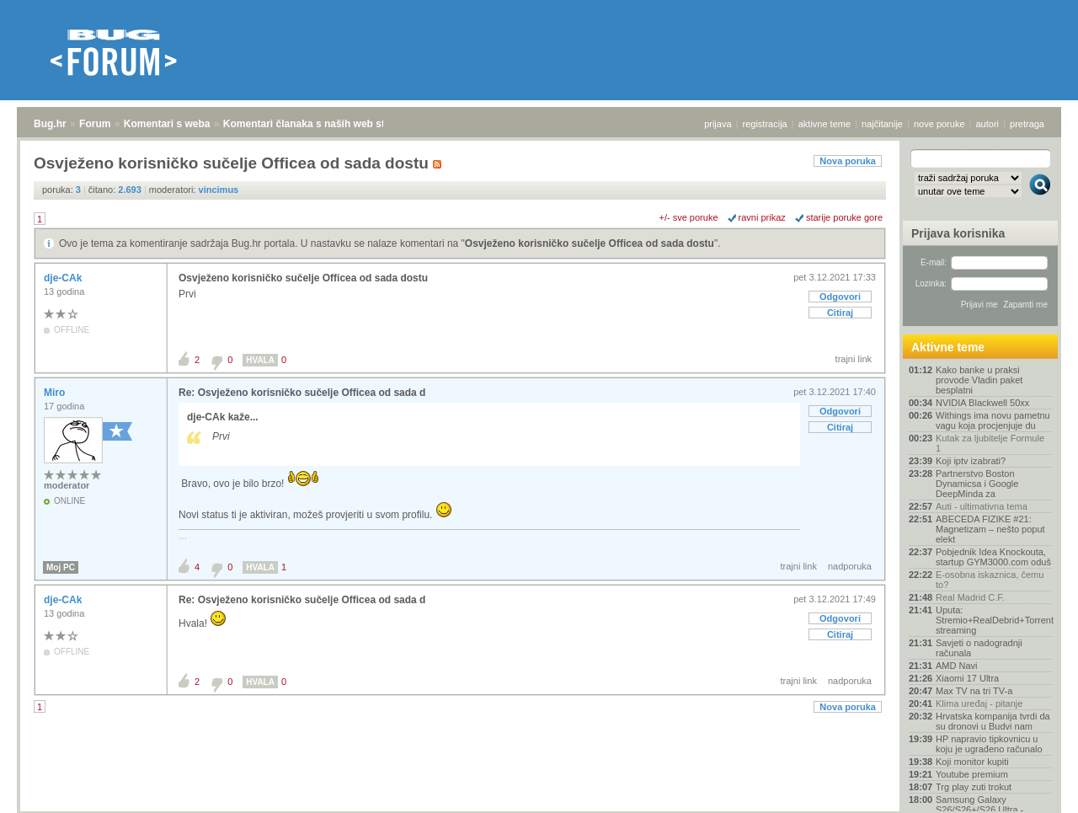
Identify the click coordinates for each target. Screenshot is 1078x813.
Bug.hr (50, 124)
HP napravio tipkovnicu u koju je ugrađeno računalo (989, 744)
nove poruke (939, 124)
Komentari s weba (167, 124)
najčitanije (882, 124)
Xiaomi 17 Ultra (967, 678)
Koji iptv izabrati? (971, 461)
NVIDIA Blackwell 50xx (982, 403)
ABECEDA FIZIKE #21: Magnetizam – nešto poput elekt (990, 529)
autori (988, 124)
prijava (717, 124)
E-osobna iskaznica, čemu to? (989, 580)
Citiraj (840, 313)
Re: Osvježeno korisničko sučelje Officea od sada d (302, 392)
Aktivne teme (948, 347)
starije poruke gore (844, 217)
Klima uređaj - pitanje (979, 703)
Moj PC (60, 567)
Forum (94, 124)
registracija (765, 124)
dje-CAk (64, 278)
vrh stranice (1032, 789)
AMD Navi (957, 666)
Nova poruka (847, 161)
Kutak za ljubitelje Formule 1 (990, 443)
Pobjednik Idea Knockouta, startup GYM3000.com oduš (993, 557)
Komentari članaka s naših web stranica (318, 124)
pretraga (1027, 124)
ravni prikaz (762, 217)
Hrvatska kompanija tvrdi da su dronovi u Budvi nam (993, 721)
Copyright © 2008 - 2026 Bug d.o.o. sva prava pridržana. (539, 808)
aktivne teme (824, 124)
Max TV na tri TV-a (974, 691)
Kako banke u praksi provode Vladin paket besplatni (979, 380)
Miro (56, 392)
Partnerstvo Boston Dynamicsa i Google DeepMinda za (977, 483)
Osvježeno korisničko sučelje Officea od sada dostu (589, 243)
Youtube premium (972, 774)
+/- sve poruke (688, 217)
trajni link (853, 359)
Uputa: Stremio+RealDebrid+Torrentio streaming (994, 620)
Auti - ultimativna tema (981, 506)
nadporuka (850, 566)
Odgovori (840, 297)
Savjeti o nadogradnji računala (979, 648)
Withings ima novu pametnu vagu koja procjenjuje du (993, 420)
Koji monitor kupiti (972, 762)
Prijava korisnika (958, 233)
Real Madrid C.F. (970, 597)
